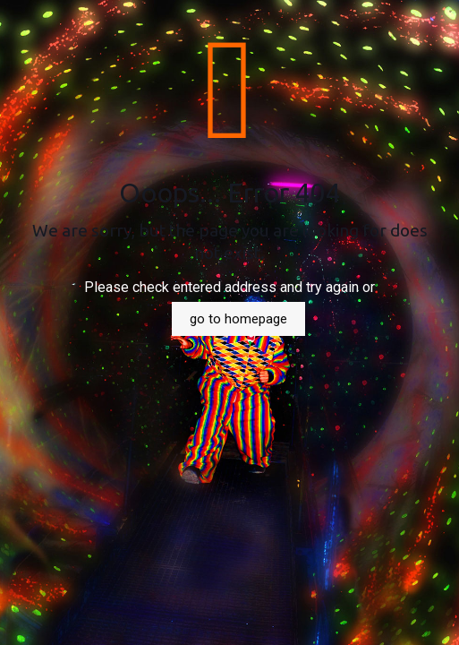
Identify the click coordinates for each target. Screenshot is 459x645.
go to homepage (238, 319)
